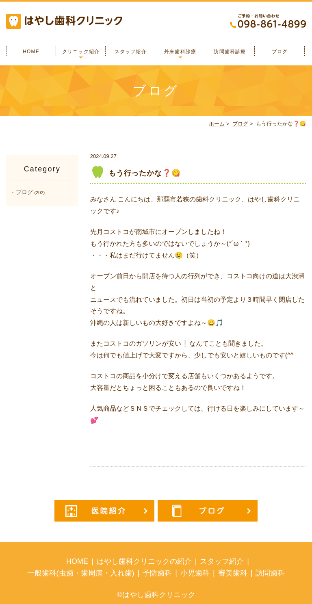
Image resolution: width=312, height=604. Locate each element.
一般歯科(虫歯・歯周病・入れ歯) (80, 573)
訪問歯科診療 (230, 51)
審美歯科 (232, 573)
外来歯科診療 (180, 51)
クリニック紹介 (81, 51)
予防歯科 (157, 573)
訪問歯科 (270, 573)
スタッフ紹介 (131, 51)
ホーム (217, 124)
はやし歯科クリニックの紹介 (144, 561)
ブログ (280, 51)
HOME (31, 51)
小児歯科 (195, 573)
